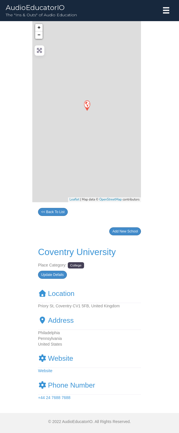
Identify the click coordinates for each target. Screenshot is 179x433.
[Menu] (166, 10)
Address (56, 320)
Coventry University (77, 252)
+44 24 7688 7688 (54, 397)
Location (56, 293)
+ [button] (39, 27)
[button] (125, 231)
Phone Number (66, 385)
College (75, 265)
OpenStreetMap (110, 199)
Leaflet (74, 199)
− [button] (39, 35)
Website (55, 358)
